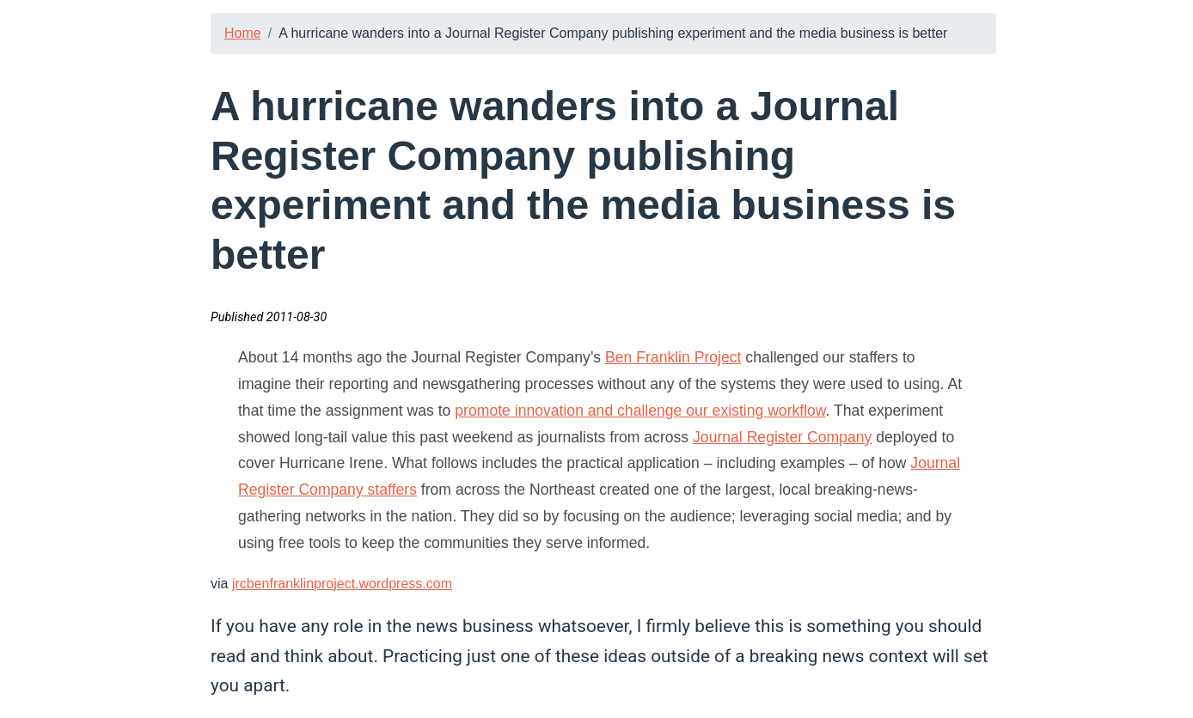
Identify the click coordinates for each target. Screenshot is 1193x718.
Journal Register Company (782, 437)
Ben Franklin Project (673, 357)
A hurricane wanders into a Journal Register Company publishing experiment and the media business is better (612, 33)
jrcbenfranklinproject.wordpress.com (342, 583)
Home (242, 33)
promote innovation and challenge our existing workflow (640, 410)
